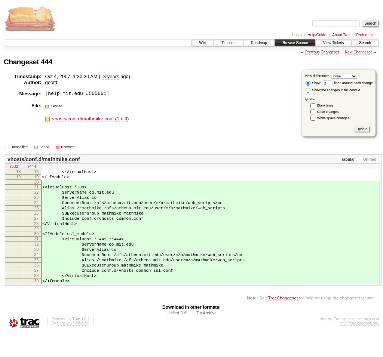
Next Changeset (358, 52)
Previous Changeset (322, 52)
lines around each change (347, 83)
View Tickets (333, 43)
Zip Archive (206, 336)
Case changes (328, 112)
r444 (32, 167)
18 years (110, 76)
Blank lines (325, 105)
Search (365, 43)
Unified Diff (176, 336)
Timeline (228, 43)
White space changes (333, 118)
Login (296, 35)
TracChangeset (283, 321)
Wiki (202, 43)
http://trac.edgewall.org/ (359, 347)
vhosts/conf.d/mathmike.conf (83, 118)
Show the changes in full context (333, 90)
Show (313, 83)
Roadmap (259, 43)
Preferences (366, 35)
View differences (317, 76)
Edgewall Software (72, 347)
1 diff (122, 118)
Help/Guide (316, 35)
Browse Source (295, 43)
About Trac (341, 35)
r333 (14, 167)
